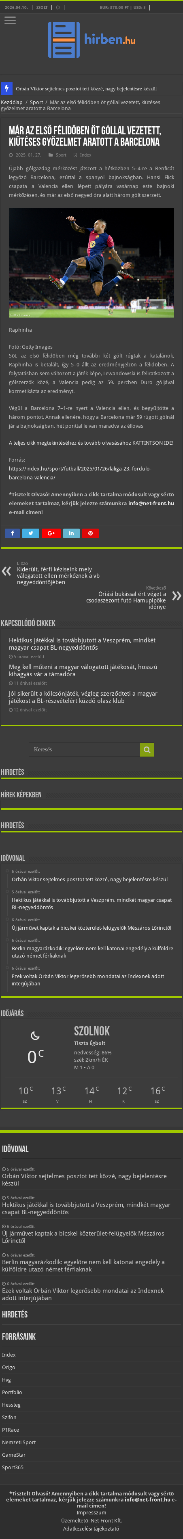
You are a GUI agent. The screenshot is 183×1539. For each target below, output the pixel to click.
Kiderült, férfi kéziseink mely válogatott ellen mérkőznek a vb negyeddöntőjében (58, 573)
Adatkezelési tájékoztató (91, 1529)
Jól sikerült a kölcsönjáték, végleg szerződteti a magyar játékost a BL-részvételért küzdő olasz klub (83, 697)
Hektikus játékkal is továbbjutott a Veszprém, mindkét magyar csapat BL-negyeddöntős (82, 644)
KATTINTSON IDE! (153, 443)
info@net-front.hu (151, 503)
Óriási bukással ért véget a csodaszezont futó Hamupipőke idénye (124, 597)
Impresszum (91, 1513)
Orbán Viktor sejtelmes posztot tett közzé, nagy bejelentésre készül (86, 89)
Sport (36, 102)
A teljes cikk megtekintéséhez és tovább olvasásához (70, 443)
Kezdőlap (12, 102)
